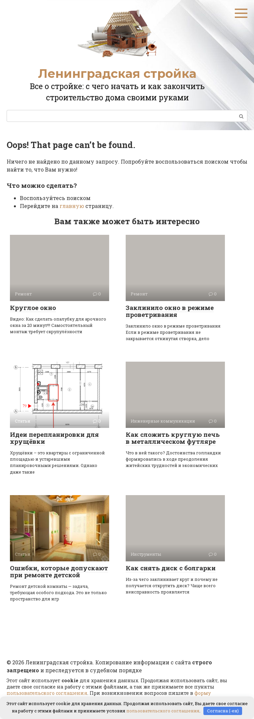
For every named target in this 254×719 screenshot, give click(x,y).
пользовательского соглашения (47, 693)
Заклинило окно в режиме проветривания (170, 311)
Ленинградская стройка (117, 73)
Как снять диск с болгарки (171, 568)
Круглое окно (33, 307)
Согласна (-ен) (223, 711)
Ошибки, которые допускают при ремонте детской (59, 571)
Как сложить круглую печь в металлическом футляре (173, 437)
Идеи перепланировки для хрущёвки (54, 437)
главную (72, 205)
